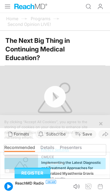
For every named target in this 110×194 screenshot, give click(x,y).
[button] (8, 186)
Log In (100, 6)
